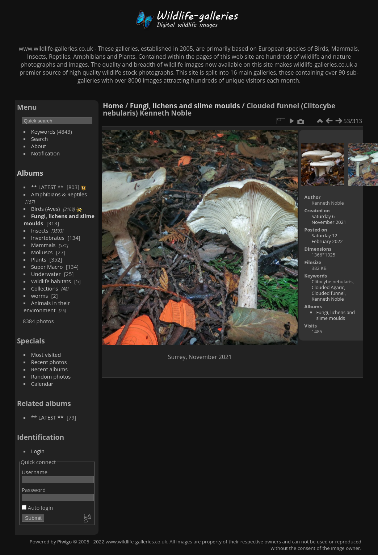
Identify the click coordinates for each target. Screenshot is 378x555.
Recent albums (49, 369)
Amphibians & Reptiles (59, 194)
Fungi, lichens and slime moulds (185, 105)
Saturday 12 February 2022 (327, 238)
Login (38, 451)
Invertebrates (47, 237)
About (38, 146)
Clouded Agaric (328, 287)
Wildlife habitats (51, 281)
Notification (45, 153)
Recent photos (49, 362)
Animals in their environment (47, 306)
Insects (40, 230)
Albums (30, 173)
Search (39, 138)
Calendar (42, 383)
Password (34, 489)
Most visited (46, 354)
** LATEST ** (47, 187)
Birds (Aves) (45, 208)
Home (113, 105)
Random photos (51, 376)
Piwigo (64, 541)
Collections (44, 288)
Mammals (43, 245)
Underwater (46, 274)
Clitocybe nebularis (332, 281)
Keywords (43, 131)
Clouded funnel (328, 293)
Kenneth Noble (328, 299)
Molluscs (42, 252)
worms (39, 295)
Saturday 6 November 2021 (329, 219)
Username (34, 472)
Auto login (37, 507)
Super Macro (47, 266)
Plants (38, 259)
